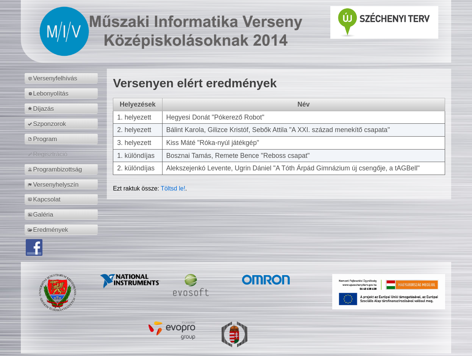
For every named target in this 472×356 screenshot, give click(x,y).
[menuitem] (62, 78)
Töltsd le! (173, 188)
